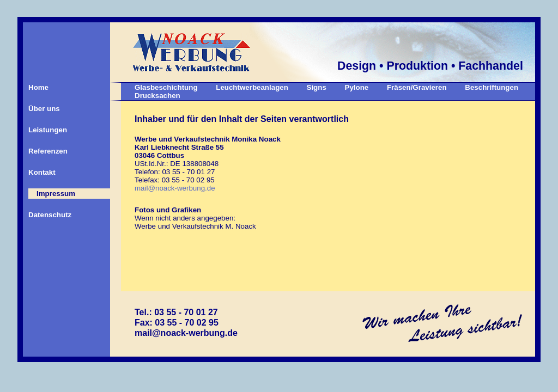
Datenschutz (49, 215)
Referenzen (48, 151)
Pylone (357, 87)
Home (38, 87)
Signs (316, 87)
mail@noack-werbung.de (175, 188)
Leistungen (47, 130)
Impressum (56, 193)
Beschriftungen (491, 87)
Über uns (44, 109)
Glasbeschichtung (166, 87)
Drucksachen (157, 95)
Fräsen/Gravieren (417, 87)
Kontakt (42, 172)
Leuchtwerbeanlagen (252, 87)
